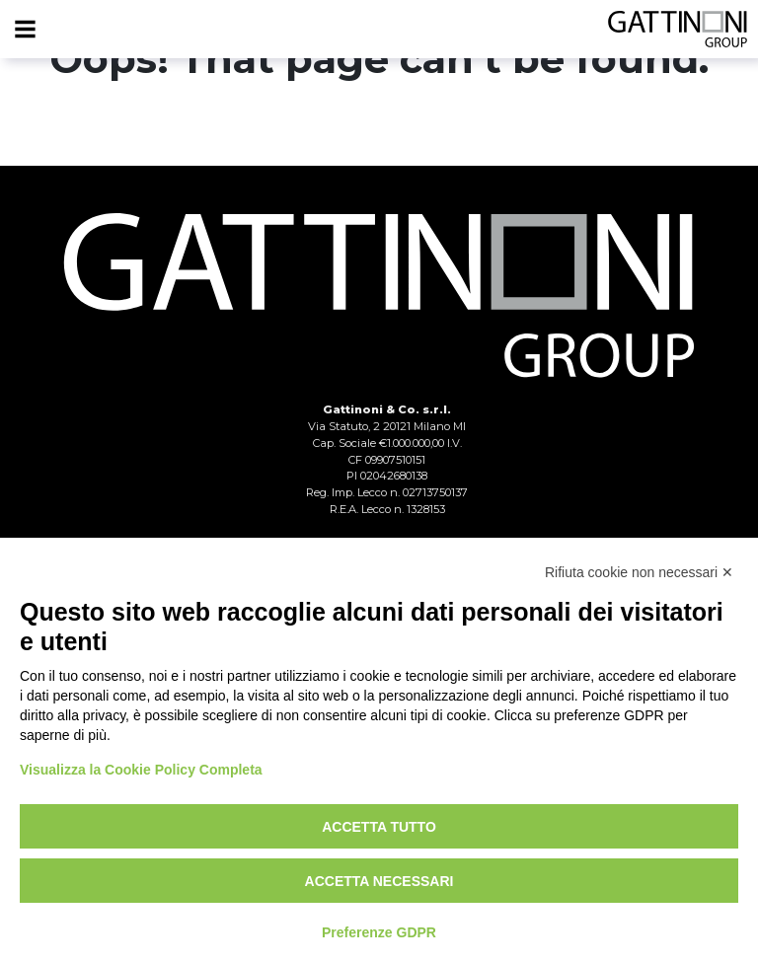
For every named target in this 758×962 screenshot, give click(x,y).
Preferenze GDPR (379, 932)
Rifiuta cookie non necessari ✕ (639, 572)
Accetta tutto (379, 827)
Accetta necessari (379, 881)
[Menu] (25, 29)
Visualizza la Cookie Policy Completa (141, 769)
